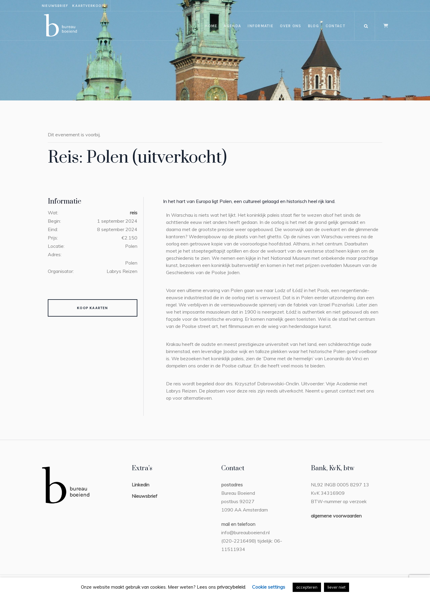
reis (133, 213)
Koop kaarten (92, 308)
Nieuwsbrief (144, 496)
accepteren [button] (306, 587)
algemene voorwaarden (336, 516)
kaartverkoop (88, 6)
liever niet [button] (336, 587)
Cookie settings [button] (268, 587)
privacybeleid (231, 587)
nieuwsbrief (55, 6)
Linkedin (140, 485)
